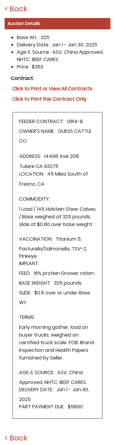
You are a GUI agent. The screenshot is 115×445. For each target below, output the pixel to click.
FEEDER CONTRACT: (41, 121)
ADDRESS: (30, 156)
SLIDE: (25, 292)
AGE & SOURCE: (36, 372)
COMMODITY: (34, 198)
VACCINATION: (35, 239)
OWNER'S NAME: (37, 131)
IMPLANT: (29, 263)
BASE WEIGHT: (35, 282)
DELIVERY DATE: (36, 389)
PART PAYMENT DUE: (42, 406)
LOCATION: (31, 173)
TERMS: (27, 317)
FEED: (25, 273)
